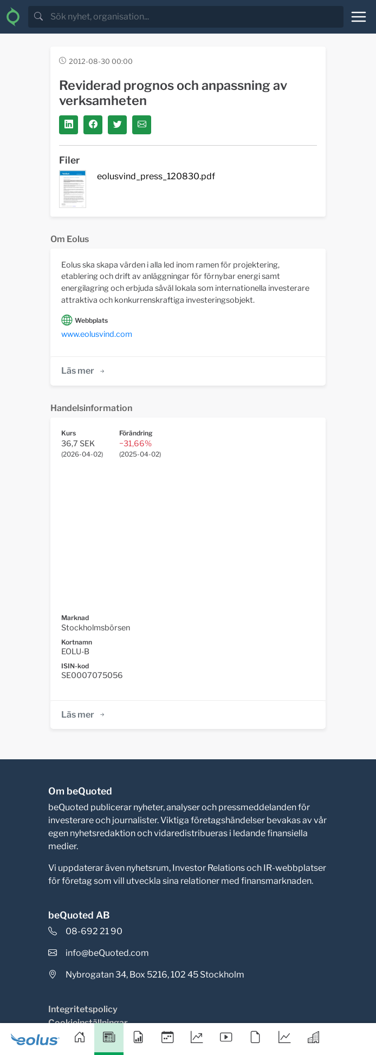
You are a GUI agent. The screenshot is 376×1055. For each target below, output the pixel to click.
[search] (195, 17)
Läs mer (83, 371)
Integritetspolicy (83, 1009)
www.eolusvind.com (96, 334)
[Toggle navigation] (358, 17)
